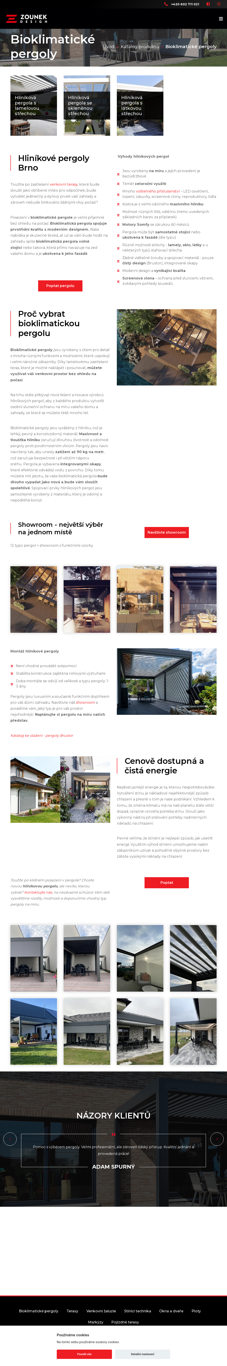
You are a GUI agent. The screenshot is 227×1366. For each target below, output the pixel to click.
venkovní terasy (64, 195)
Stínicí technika (148, 1322)
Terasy (75, 1322)
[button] (10, 1150)
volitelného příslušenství (158, 202)
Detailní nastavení (142, 1354)
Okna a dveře (186, 1322)
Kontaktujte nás (38, 903)
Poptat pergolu (60, 297)
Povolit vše (84, 1354)
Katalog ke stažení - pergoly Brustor (41, 746)
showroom (85, 713)
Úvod (108, 46)
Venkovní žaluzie (108, 1322)
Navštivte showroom (167, 543)
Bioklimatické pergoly (38, 1322)
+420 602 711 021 (185, 4)
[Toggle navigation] (222, 18)
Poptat (166, 893)
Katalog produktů (140, 46)
